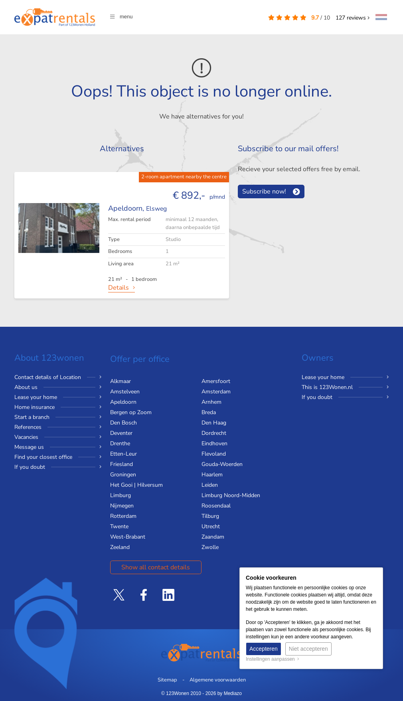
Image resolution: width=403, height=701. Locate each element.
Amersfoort (216, 381)
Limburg (120, 495)
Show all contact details (155, 567)
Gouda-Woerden (222, 464)
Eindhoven (214, 443)
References (27, 427)
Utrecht (211, 526)
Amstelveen (125, 391)
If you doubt (29, 467)
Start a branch (31, 417)
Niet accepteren (308, 649)
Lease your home (35, 397)
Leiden (210, 485)
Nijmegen (122, 505)
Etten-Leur (123, 454)
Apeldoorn (123, 402)
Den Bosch (123, 423)
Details (118, 287)
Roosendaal (216, 505)
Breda (209, 412)
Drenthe (120, 443)
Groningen (123, 474)
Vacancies (26, 437)
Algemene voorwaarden (218, 679)
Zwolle (210, 547)
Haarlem (212, 474)
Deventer (121, 433)
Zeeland (120, 547)
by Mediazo (229, 693)
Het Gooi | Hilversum (136, 485)
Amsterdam (216, 391)
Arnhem (211, 402)
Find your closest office (43, 457)
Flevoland (214, 454)
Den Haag (214, 423)
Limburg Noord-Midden (231, 495)
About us (26, 387)
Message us (29, 447)
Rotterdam (123, 516)
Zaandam (213, 537)
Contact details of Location (47, 377)
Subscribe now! (264, 191)
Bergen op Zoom (131, 412)
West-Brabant (127, 537)
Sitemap (167, 679)
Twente (119, 526)
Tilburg (210, 516)
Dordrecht (214, 433)
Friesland (121, 464)
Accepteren (263, 649)
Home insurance (34, 407)
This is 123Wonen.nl (327, 387)
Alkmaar (120, 381)
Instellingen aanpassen (272, 659)
